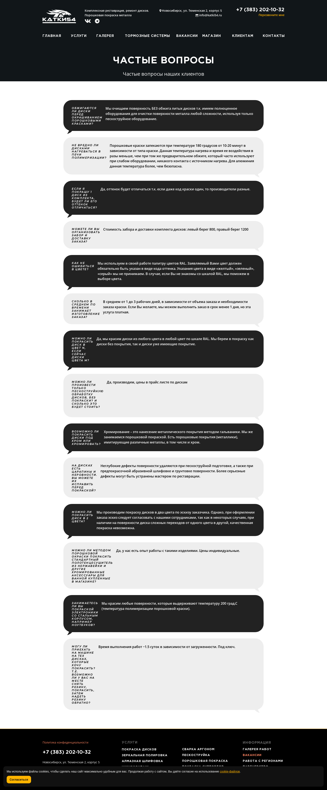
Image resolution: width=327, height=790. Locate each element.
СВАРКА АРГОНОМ (198, 749)
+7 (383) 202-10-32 (67, 752)
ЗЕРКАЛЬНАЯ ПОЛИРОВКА (144, 755)
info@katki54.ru (210, 15)
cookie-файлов (230, 771)
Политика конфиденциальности (65, 742)
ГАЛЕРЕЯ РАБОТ (257, 749)
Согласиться (19, 779)
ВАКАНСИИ (252, 755)
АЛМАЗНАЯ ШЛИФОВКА (142, 761)
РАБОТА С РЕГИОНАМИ (263, 761)
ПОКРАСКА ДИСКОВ (139, 749)
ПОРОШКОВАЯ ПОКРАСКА (205, 761)
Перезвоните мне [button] (271, 15)
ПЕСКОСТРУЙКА (196, 755)
